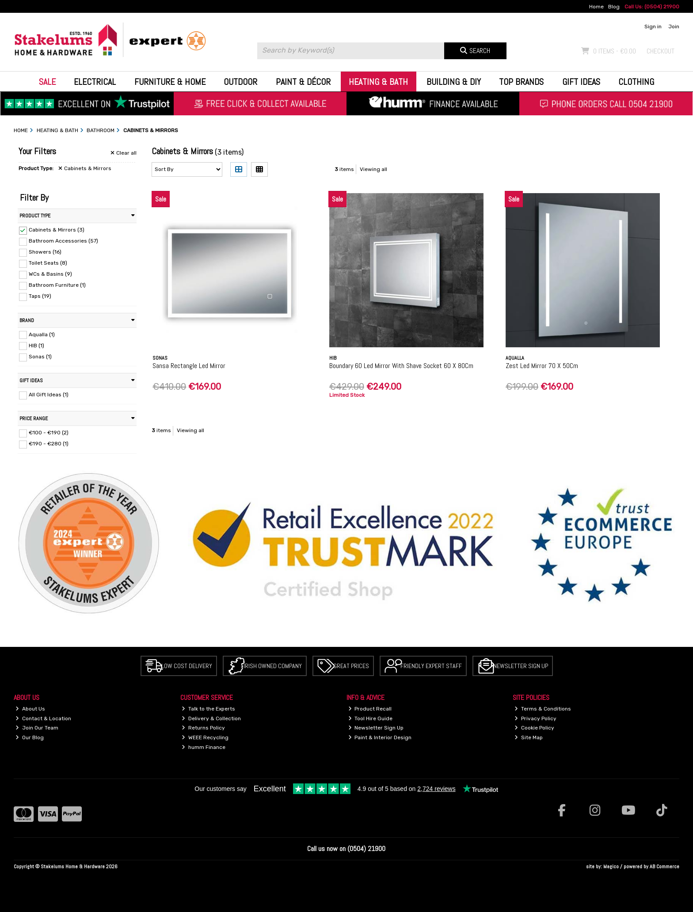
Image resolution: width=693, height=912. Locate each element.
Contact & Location (43, 718)
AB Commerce (664, 866)
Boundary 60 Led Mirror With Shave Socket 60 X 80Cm (401, 365)
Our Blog (29, 737)
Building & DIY (453, 81)
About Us (30, 709)
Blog (614, 7)
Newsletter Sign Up (520, 666)
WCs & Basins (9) (50, 274)
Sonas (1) (40, 356)
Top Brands (521, 81)
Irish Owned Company (273, 666)
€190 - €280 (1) (49, 444)
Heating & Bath (378, 81)
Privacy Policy (535, 718)
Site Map (528, 737)
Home (596, 7)
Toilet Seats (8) (48, 263)
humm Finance (203, 747)
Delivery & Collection (211, 718)
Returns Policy (203, 728)
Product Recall (370, 709)
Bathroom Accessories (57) (63, 241)
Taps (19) (40, 296)
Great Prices (351, 666)
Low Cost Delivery (186, 666)
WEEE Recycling (205, 737)
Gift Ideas (581, 81)
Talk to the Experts (208, 709)
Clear (123, 153)
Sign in (653, 26)
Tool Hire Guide (370, 718)
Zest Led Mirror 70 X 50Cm (542, 365)
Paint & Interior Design (380, 737)
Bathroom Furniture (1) (57, 285)
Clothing (636, 81)
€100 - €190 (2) (49, 432)
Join (673, 26)
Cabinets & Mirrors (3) (56, 230)
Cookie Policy (534, 728)
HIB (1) (36, 345)
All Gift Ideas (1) (49, 394)
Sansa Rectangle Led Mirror (188, 365)
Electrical (95, 81)
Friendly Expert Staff (431, 666)
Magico (611, 866)
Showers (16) (45, 252)
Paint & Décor (303, 81)
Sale (47, 81)
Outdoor (240, 81)
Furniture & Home (170, 81)
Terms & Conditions (542, 709)
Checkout (660, 51)
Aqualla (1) (42, 334)
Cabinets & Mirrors (84, 168)
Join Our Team (36, 728)
